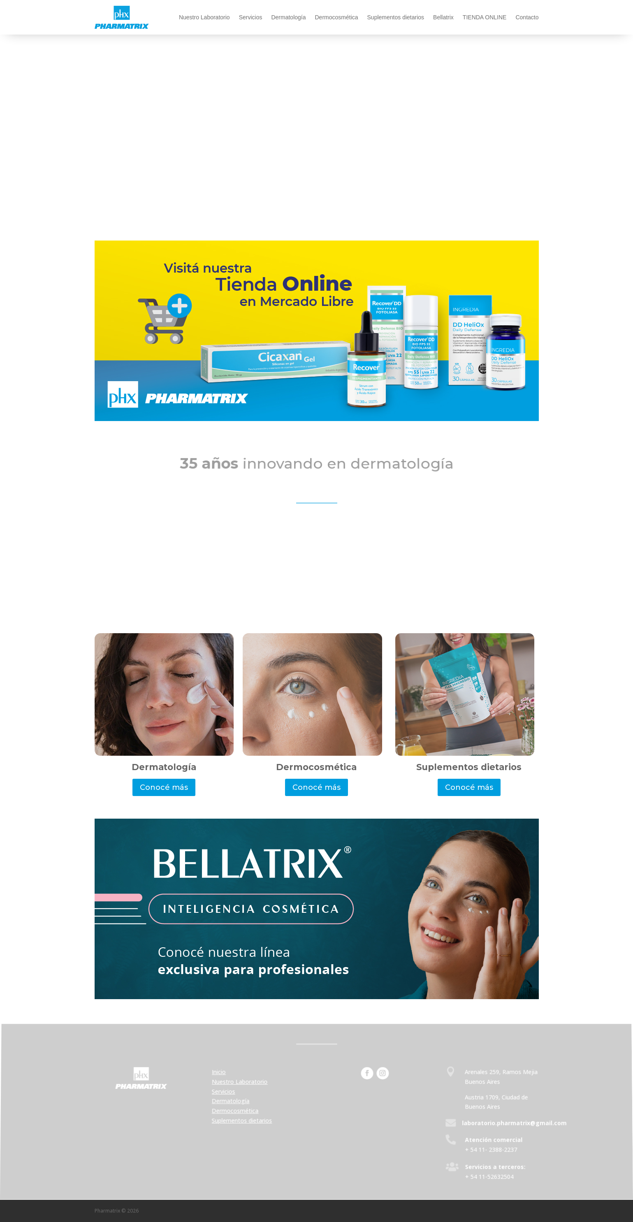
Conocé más (164, 787)
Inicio (220, 1073)
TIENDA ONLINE (485, 17)
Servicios (250, 17)
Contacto (526, 17)
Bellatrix (443, 17)
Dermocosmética (336, 17)
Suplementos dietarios (395, 17)
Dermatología (288, 17)
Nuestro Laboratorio (204, 17)
